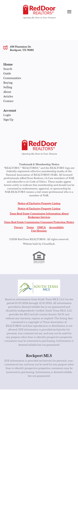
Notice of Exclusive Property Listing (39, 203)
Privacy (18, 227)
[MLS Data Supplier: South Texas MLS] (39, 288)
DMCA (41, 227)
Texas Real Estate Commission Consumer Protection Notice (39, 222)
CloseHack (48, 243)
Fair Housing (39, 230)
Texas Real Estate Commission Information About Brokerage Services (39, 215)
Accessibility (56, 227)
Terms (30, 227)
